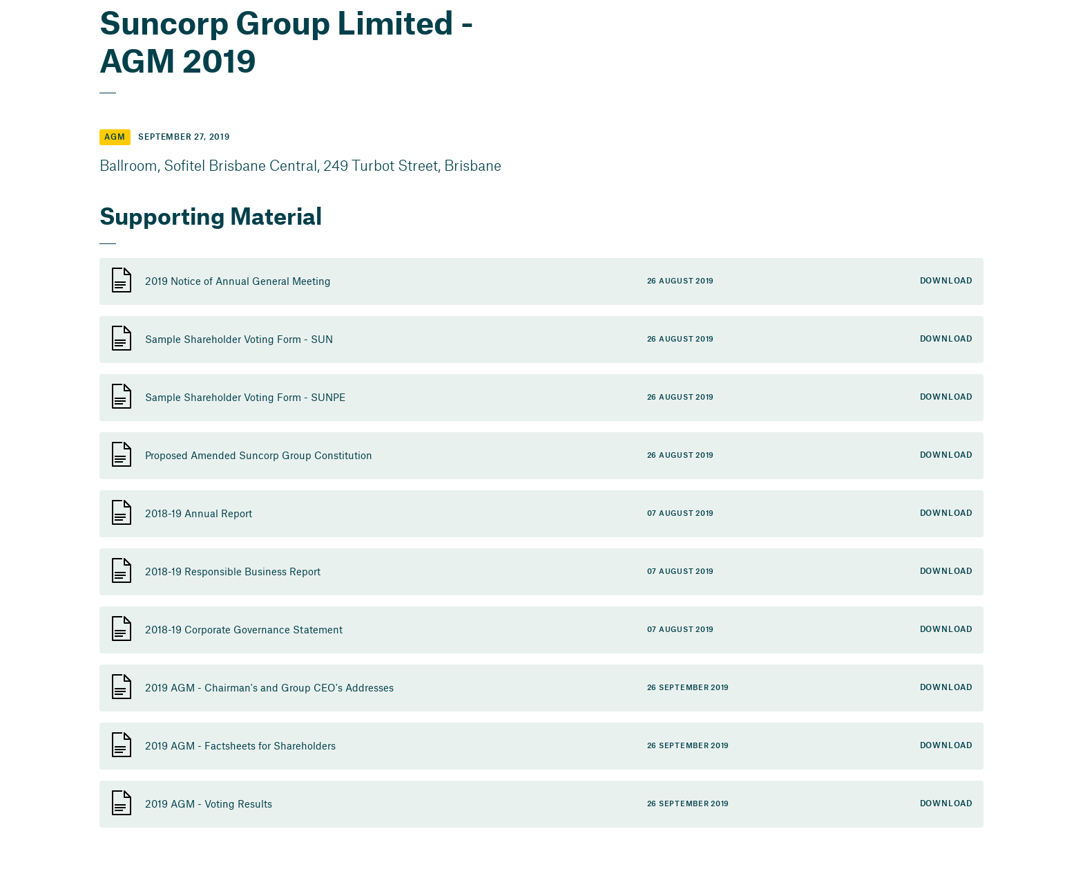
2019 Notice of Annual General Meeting (238, 281)
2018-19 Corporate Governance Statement (244, 629)
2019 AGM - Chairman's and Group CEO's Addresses (269, 687)
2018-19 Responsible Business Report (232, 571)
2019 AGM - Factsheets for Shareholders (240, 745)
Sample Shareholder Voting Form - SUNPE (245, 397)
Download (946, 281)
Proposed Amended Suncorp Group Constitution (258, 455)
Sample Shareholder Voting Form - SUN (239, 339)
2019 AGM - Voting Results (208, 803)
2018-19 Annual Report (198, 513)
